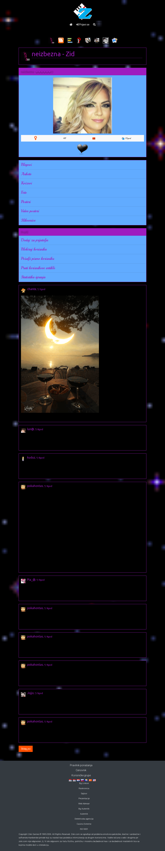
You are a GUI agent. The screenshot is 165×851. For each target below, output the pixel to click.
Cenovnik (81, 770)
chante (31, 289)
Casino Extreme (84, 824)
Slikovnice (28, 220)
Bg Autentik (83, 809)
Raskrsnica (84, 788)
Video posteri (30, 211)
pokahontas (35, 485)
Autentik (84, 814)
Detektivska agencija (84, 819)
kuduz (31, 457)
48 (64, 138)
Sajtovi (84, 793)
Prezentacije (84, 798)
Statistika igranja (33, 277)
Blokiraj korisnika (34, 249)
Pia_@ (31, 579)
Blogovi (26, 164)
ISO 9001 (84, 829)
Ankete (26, 174)
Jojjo (30, 693)
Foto (24, 192)
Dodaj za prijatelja (34, 240)
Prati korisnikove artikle (38, 268)
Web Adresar (84, 803)
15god (126, 138)
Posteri (25, 201)
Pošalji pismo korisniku (37, 258)
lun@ (30, 429)
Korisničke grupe (81, 775)
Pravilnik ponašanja (81, 765)
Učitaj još (25, 748)
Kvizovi (26, 183)
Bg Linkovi (84, 783)
